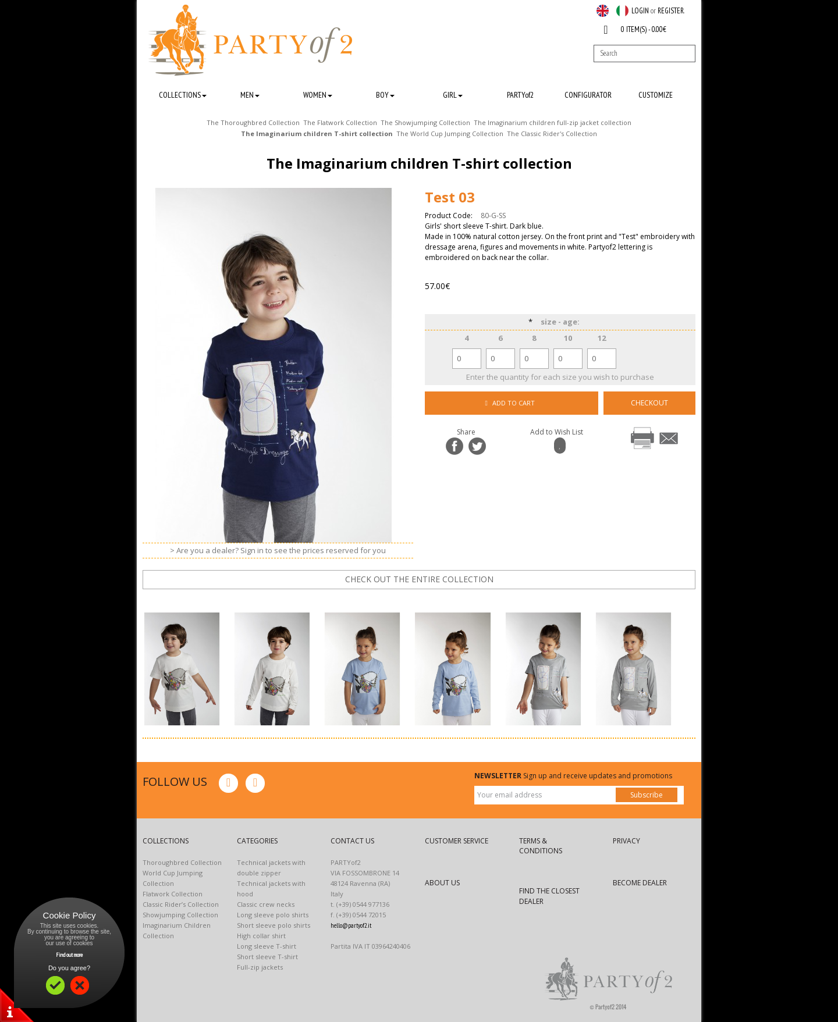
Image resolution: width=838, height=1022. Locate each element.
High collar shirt (261, 935)
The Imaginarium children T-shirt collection (317, 133)
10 (568, 338)
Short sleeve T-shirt (267, 956)
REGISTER (671, 11)
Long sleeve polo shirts (272, 914)
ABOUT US (442, 883)
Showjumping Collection (180, 914)
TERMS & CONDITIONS (540, 846)
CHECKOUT (649, 403)
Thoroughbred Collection (182, 862)
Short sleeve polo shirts (273, 925)
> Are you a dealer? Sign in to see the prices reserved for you (278, 550)
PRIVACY (626, 841)
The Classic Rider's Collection (552, 133)
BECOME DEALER (640, 883)
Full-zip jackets (260, 967)
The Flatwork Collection (340, 122)
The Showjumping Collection (425, 122)
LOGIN (640, 11)
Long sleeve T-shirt (266, 946)
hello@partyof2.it (351, 925)
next (427, 600)
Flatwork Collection (173, 893)
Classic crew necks (265, 904)
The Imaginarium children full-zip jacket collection (552, 122)
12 (602, 338)
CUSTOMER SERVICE (456, 841)
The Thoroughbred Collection (253, 122)
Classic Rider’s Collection (181, 904)
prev (391, 600)
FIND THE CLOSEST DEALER (549, 896)
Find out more (69, 955)
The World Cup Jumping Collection (449, 133)
